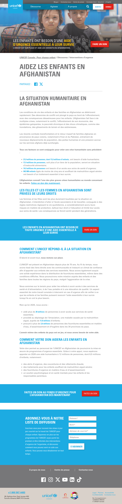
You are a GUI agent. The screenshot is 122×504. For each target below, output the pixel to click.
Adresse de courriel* (78, 431)
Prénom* (73, 418)
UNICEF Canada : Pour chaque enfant (38, 57)
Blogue (56, 2)
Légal (94, 493)
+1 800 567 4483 (16, 492)
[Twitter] (41, 84)
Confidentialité (97, 495)
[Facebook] (36, 84)
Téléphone (74, 437)
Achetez (98, 7)
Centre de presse (78, 2)
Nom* (72, 425)
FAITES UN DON (90, 393)
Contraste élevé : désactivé (95, 2)
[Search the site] (88, 7)
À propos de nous (37, 470)
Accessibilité (109, 493)
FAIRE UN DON (90, 229)
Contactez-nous (66, 2)
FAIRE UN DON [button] (100, 44)
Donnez (108, 7)
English (108, 2)
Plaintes (101, 493)
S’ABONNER (76, 446)
